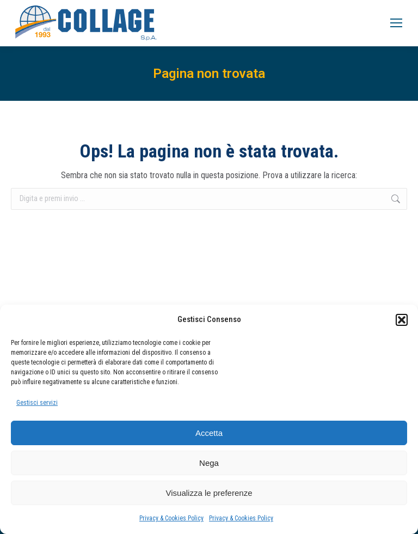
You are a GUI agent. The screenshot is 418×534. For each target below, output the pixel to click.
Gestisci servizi (37, 402)
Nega (209, 463)
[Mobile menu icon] (396, 23)
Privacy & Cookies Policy (171, 518)
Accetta (209, 433)
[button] (401, 319)
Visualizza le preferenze (209, 492)
